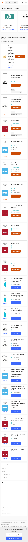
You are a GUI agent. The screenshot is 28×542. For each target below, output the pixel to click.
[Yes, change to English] (14, 538)
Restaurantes (5, 489)
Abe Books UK (5, 477)
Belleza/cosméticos (6, 513)
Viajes (3, 498)
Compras (4, 501)
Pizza (3, 486)
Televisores (4, 492)
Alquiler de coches (6, 507)
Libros (3, 510)
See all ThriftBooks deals (8, 29)
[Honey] (2, 2)
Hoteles (4, 495)
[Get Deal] (16, 287)
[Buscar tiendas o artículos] (11, 2)
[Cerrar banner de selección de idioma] (26, 529)
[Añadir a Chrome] (20, 56)
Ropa (3, 504)
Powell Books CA (6, 474)
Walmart (4, 468)
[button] (26, 2)
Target (3, 471)
